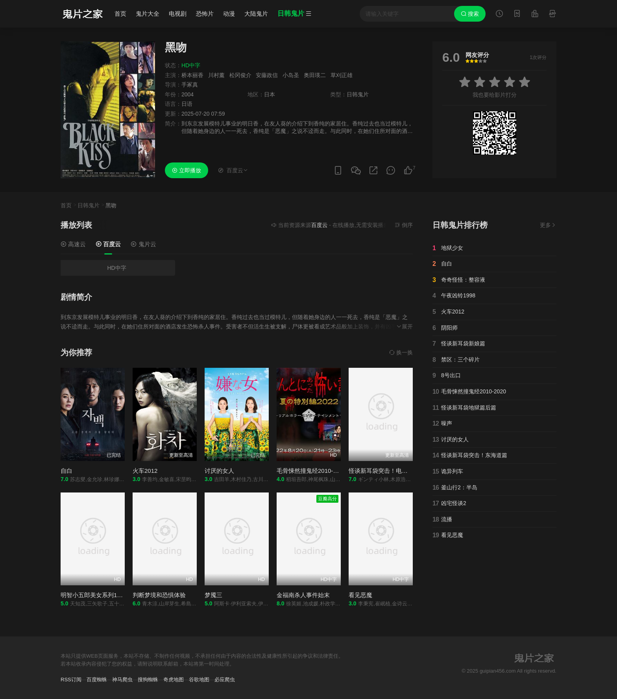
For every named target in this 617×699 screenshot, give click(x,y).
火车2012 (145, 470)
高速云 (73, 244)
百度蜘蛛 (97, 679)
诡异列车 (447, 472)
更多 (548, 225)
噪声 (442, 424)
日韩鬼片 (89, 205)
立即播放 (186, 170)
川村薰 (216, 75)
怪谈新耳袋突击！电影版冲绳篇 (390, 470)
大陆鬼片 (256, 13)
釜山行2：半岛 (454, 488)
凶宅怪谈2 (449, 503)
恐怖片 (205, 13)
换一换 (401, 352)
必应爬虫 (224, 679)
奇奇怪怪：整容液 (458, 280)
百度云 (108, 244)
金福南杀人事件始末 (303, 595)
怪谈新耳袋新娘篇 (458, 344)
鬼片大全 (147, 13)
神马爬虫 (122, 679)
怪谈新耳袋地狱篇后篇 (464, 408)
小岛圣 (291, 75)
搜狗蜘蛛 (148, 679)
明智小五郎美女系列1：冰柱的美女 (106, 595)
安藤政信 (267, 75)
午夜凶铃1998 (453, 296)
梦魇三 (213, 595)
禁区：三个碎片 (456, 360)
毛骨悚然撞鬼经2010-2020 (311, 470)
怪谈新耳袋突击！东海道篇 (469, 455)
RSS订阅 (71, 679)
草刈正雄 (342, 75)
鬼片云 (143, 244)
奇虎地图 (173, 679)
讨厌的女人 (219, 470)
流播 (442, 520)
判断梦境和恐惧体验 (159, 595)
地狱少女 (447, 248)
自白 (66, 470)
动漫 (229, 13)
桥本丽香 (192, 75)
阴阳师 (445, 328)
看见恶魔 (360, 595)
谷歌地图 (199, 679)
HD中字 (116, 268)
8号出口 (446, 376)
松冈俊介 (240, 75)
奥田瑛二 (315, 75)
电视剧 (178, 13)
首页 (120, 13)
